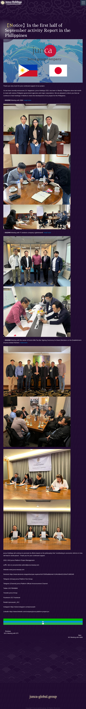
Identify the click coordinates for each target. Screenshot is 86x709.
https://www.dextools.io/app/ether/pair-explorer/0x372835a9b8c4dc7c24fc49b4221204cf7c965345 (42, 574)
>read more (23, 342)
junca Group (13, 593)
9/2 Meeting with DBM (75, 637)
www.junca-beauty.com (16, 569)
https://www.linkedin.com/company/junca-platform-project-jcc (29, 611)
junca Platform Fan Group (23, 579)
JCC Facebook (15, 597)
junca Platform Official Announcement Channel (32, 583)
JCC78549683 (13, 588)
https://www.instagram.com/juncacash (22, 607)
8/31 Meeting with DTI (11, 633)
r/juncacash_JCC (13, 602)
